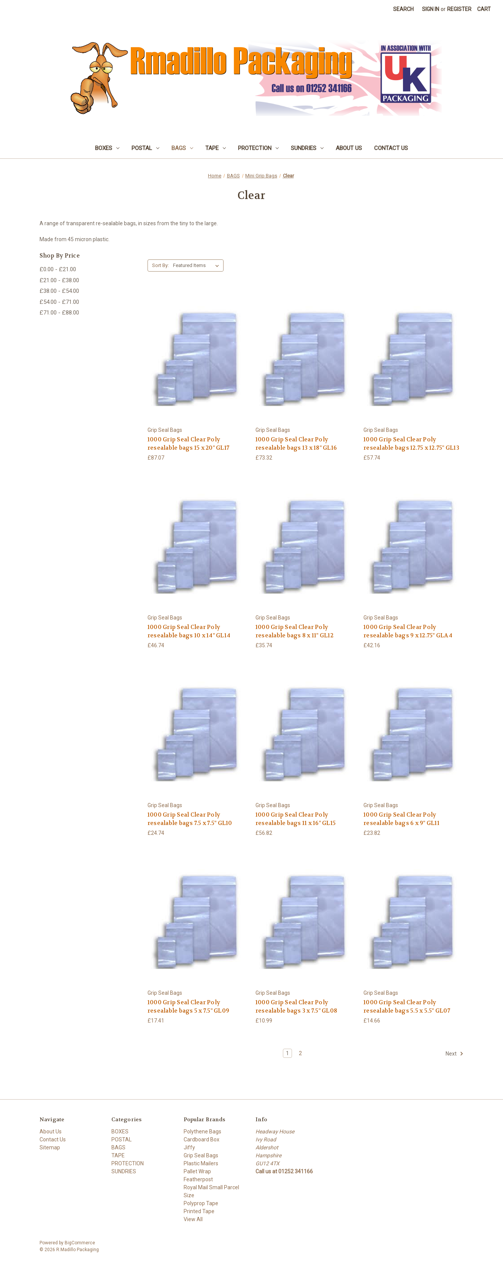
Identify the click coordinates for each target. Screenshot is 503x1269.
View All (193, 1219)
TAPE (215, 148)
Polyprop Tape (201, 1203)
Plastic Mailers (201, 1163)
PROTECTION (258, 148)
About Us (349, 148)
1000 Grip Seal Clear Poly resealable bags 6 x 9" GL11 (401, 819)
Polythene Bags (202, 1131)
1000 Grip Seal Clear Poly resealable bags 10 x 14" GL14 (189, 631)
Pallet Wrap (197, 1171)
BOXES (107, 148)
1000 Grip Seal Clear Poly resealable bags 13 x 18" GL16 (296, 444)
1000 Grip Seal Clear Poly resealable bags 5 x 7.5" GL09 (188, 1007)
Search (403, 9)
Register (459, 9)
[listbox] (197, 265)
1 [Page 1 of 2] (287, 1053)
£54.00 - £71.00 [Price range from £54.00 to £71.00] (59, 302)
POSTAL (145, 148)
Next (454, 1053)
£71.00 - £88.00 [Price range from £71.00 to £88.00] (59, 312)
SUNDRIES (307, 148)
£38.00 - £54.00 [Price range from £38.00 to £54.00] (59, 291)
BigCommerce (80, 1242)
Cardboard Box (201, 1139)
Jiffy (189, 1147)
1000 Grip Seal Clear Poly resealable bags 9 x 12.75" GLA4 (407, 631)
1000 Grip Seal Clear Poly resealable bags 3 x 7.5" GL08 (296, 1007)
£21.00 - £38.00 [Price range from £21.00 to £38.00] (59, 280)
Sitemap (50, 1147)
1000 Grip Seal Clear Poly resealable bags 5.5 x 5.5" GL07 (406, 1007)
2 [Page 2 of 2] (300, 1053)
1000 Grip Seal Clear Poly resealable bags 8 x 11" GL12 (294, 631)
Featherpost (198, 1179)
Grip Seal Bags (201, 1155)
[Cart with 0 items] (484, 9)
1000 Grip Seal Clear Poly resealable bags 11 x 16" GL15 (295, 819)
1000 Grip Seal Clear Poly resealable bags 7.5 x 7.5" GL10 (190, 819)
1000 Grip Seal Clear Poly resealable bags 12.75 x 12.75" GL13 (411, 444)
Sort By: (160, 265)
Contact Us (391, 148)
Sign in (430, 9)
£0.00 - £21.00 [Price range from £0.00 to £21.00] (58, 269)
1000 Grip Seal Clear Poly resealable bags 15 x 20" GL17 (188, 444)
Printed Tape (199, 1211)
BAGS (182, 148)
